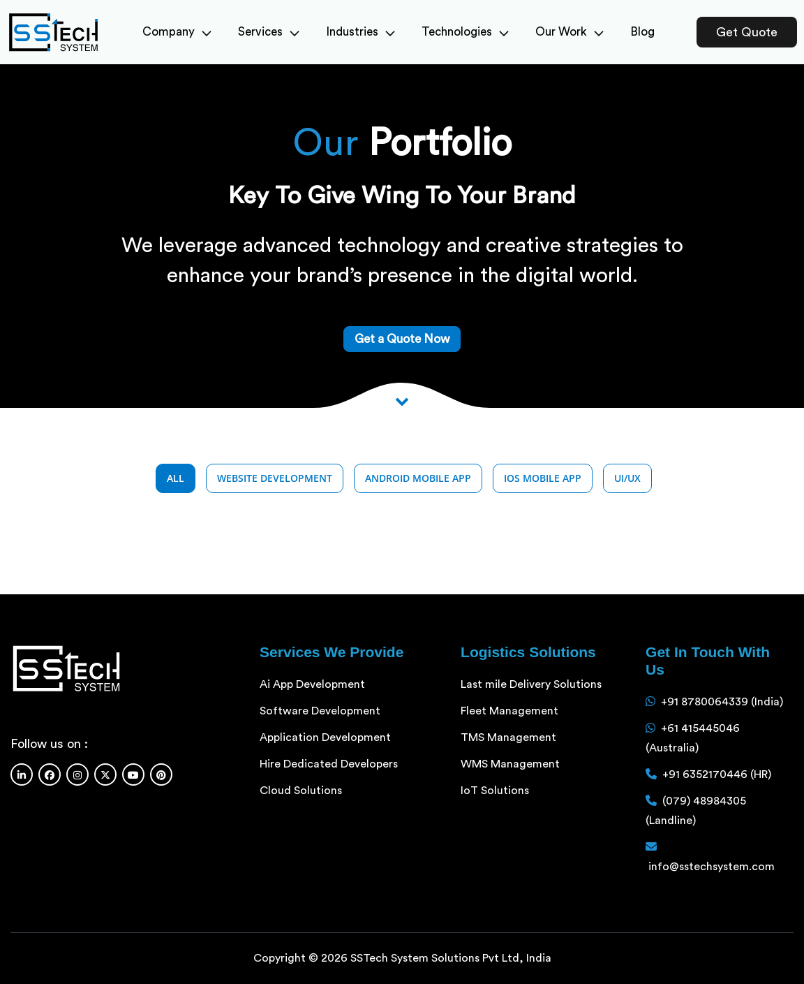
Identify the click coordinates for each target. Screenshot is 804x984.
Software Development (320, 711)
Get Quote (746, 32)
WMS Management (510, 764)
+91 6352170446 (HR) (716, 774)
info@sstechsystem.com (711, 866)
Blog (642, 32)
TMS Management (508, 737)
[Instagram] (77, 774)
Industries (360, 32)
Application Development (325, 737)
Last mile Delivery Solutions (531, 684)
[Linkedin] (21, 774)
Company (176, 32)
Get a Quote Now (402, 339)
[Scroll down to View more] (402, 401)
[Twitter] (105, 774)
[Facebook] (49, 774)
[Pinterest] (161, 774)
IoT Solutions (495, 790)
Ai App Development (312, 684)
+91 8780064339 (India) (722, 701)
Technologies (465, 32)
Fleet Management (509, 711)
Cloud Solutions (301, 790)
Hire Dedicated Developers (329, 764)
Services (268, 32)
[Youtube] (133, 774)
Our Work (569, 32)
